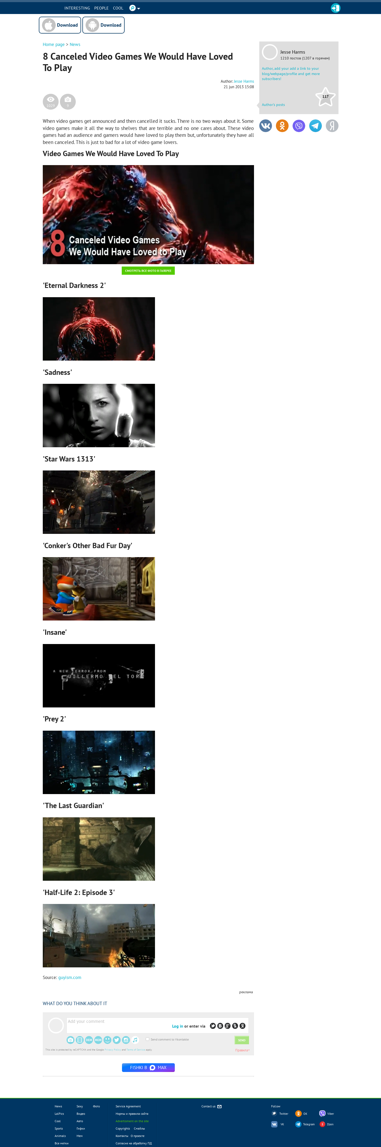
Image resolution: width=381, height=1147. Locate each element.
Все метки (62, 1143)
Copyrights (123, 1128)
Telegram (309, 1124)
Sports (59, 1128)
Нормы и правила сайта (132, 1114)
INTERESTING (85, 8)
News (75, 44)
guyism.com (69, 977)
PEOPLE (109, 8)
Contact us (211, 1107)
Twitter (283, 1114)
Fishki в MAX (148, 1067)
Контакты (122, 1136)
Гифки (81, 1128)
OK (305, 1114)
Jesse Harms (292, 52)
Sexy (80, 1106)
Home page (54, 44)
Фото (96, 1106)
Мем (80, 1136)
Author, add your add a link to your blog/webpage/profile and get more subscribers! (291, 73)
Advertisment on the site (132, 1121)
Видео (81, 1114)
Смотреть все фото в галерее (148, 271)
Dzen (330, 1124)
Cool (126, 8)
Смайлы (139, 1128)
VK (282, 1124)
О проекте (137, 1136)
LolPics (59, 1114)
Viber (330, 1114)
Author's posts (273, 104)
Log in (177, 1026)
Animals (60, 1136)
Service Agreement (128, 1106)
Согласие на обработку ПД (134, 1143)
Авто (80, 1121)
